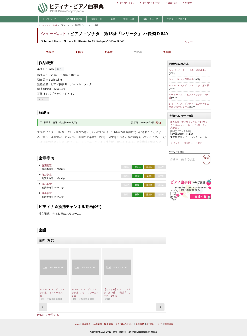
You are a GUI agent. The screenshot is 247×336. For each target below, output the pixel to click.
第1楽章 (47, 165)
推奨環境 (168, 324)
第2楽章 (47, 174)
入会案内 (97, 324)
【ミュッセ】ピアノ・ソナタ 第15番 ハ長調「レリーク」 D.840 (117, 292)
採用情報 (108, 324)
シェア (188, 42)
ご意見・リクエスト (177, 19)
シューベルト (52, 25)
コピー (60, 69)
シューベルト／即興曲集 (181, 79)
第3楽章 (47, 184)
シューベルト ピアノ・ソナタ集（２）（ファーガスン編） (85, 292)
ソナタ (44, 99)
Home (77, 324)
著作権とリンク (154, 324)
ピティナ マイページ (151, 3)
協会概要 (86, 324)
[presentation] (43, 307)
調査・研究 (172, 3)
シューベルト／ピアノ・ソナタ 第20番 (189, 85)
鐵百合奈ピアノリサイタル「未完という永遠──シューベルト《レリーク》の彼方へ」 (189, 125)
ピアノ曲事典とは (73, 19)
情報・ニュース (150, 19)
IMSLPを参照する (48, 314)
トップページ (49, 19)
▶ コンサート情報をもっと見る (186, 143)
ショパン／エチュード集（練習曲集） (188, 70)
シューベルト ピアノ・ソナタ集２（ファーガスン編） (53, 292)
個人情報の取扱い (124, 324)
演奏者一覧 (96, 19)
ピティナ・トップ (126, 3)
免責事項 (139, 324)
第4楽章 (47, 193)
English (188, 3)
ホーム (41, 25)
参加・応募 (128, 19)
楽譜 (112, 19)
